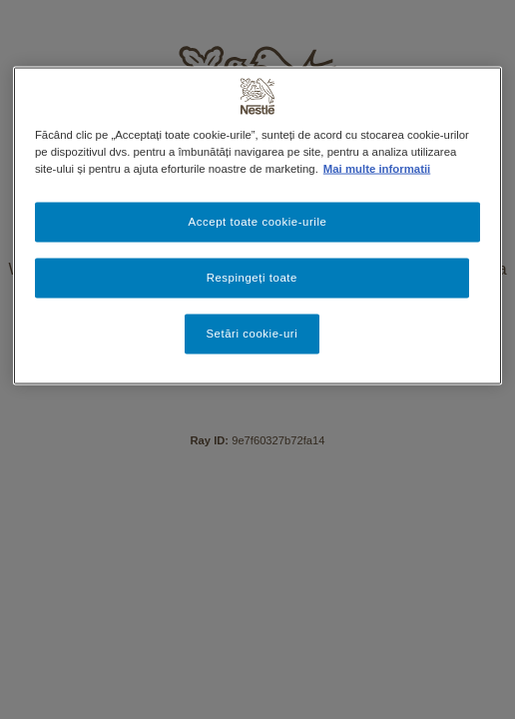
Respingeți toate (252, 278)
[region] (257, 226)
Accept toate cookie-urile (258, 222)
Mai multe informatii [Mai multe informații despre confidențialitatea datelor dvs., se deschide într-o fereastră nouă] (376, 169)
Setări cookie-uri (251, 334)
